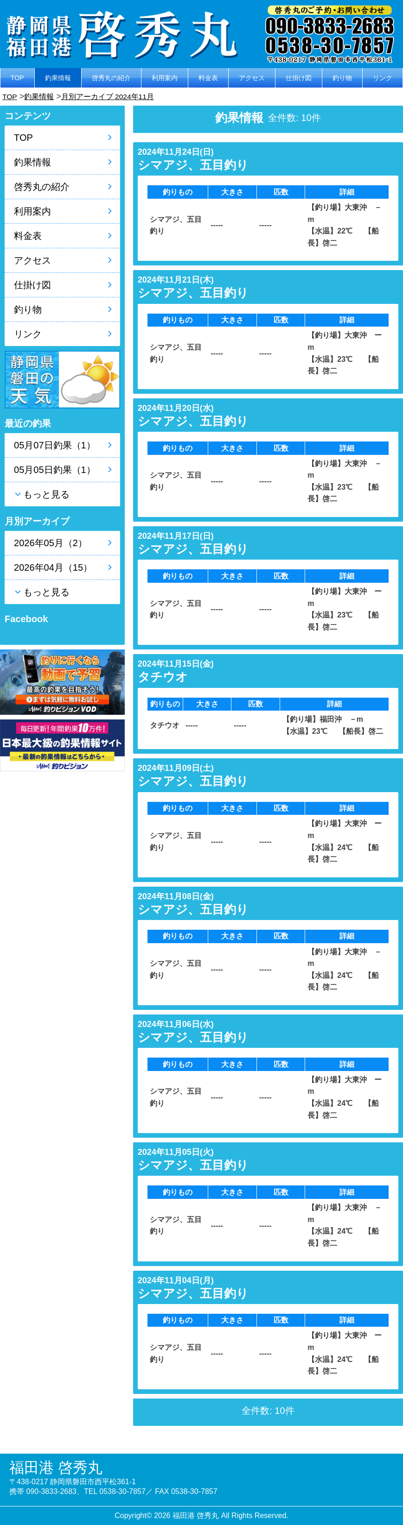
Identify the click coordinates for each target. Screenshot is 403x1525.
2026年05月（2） (50, 543)
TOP (17, 78)
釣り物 (342, 78)
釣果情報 (58, 78)
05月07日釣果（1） (55, 445)
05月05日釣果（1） (55, 470)
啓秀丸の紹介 (111, 78)
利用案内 (165, 78)
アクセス (252, 78)
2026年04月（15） (53, 567)
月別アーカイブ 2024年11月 (119, 96)
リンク (382, 78)
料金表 (208, 78)
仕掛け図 (299, 78)
